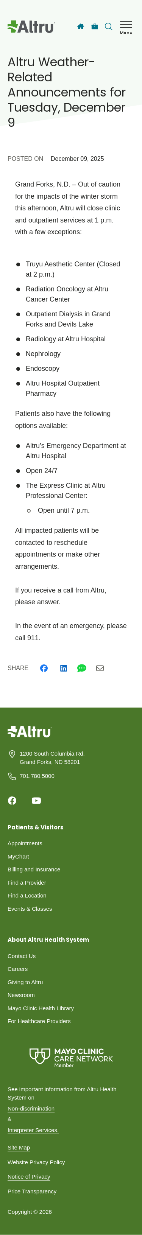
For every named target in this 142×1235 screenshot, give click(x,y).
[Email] (100, 668)
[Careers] (95, 27)
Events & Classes (30, 908)
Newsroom (21, 995)
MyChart (18, 856)
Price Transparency (32, 1191)
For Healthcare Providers (39, 1021)
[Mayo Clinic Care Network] (71, 1057)
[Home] (81, 26)
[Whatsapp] (81, 668)
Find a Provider (27, 882)
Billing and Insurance (34, 869)
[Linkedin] (64, 668)
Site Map (19, 1147)
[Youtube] (36, 800)
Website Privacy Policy (36, 1162)
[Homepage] (30, 737)
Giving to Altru (25, 982)
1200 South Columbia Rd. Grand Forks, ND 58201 (52, 757)
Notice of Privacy (29, 1176)
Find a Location (27, 895)
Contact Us (22, 956)
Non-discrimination (31, 1108)
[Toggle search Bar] (109, 26)
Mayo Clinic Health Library (41, 1008)
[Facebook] (44, 668)
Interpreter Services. (33, 1130)
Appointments (25, 843)
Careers (18, 969)
